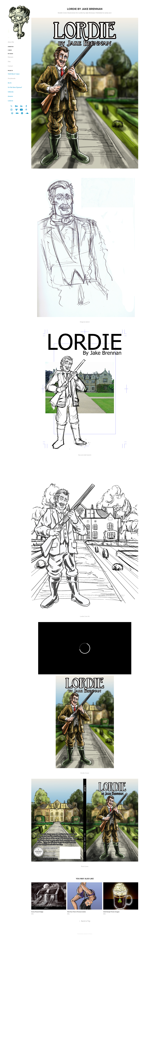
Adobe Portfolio (88, 934)
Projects (10, 70)
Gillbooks (10, 92)
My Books (10, 53)
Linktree (10, 101)
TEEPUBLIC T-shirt (14, 74)
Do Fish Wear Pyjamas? (15, 87)
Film (9, 61)
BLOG (9, 83)
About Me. (11, 42)
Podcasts (10, 57)
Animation (10, 46)
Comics (10, 50)
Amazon (10, 96)
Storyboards (11, 78)
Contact (10, 66)
